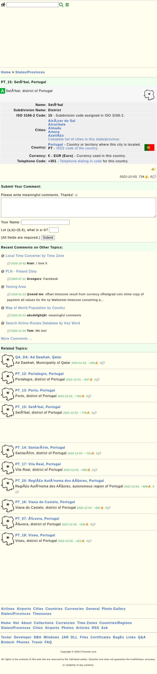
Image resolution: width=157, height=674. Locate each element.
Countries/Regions (115, 627)
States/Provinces (30, 72)
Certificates (101, 641)
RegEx (118, 641)
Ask (104, 632)
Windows (51, 641)
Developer (22, 641)
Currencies (74, 613)
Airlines (8, 613)
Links (131, 641)
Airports (24, 613)
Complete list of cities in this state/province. (84, 139)
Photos (68, 632)
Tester (6, 641)
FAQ (48, 646)
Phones (23, 646)
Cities (38, 613)
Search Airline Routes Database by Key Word (43, 327)
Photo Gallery (114, 613)
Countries (54, 613)
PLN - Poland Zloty (21, 275)
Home (6, 72)
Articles (83, 632)
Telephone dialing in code (81, 161)
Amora (54, 132)
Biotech (8, 646)
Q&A (142, 641)
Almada (54, 128)
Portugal (55, 144)
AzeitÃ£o (56, 135)
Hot (16, 627)
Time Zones (87, 627)
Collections (44, 627)
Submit (48, 241)
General (93, 613)
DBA (37, 641)
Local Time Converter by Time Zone (35, 260)
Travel (37, 646)
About (26, 627)
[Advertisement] (78, 38)
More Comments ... (16, 342)
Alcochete (57, 124)
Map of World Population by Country (35, 312)
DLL (74, 641)
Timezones (42, 618)
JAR (65, 641)
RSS (95, 632)
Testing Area (16, 291)
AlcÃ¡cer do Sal (61, 121)
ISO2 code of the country (76, 148)
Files (84, 641)
